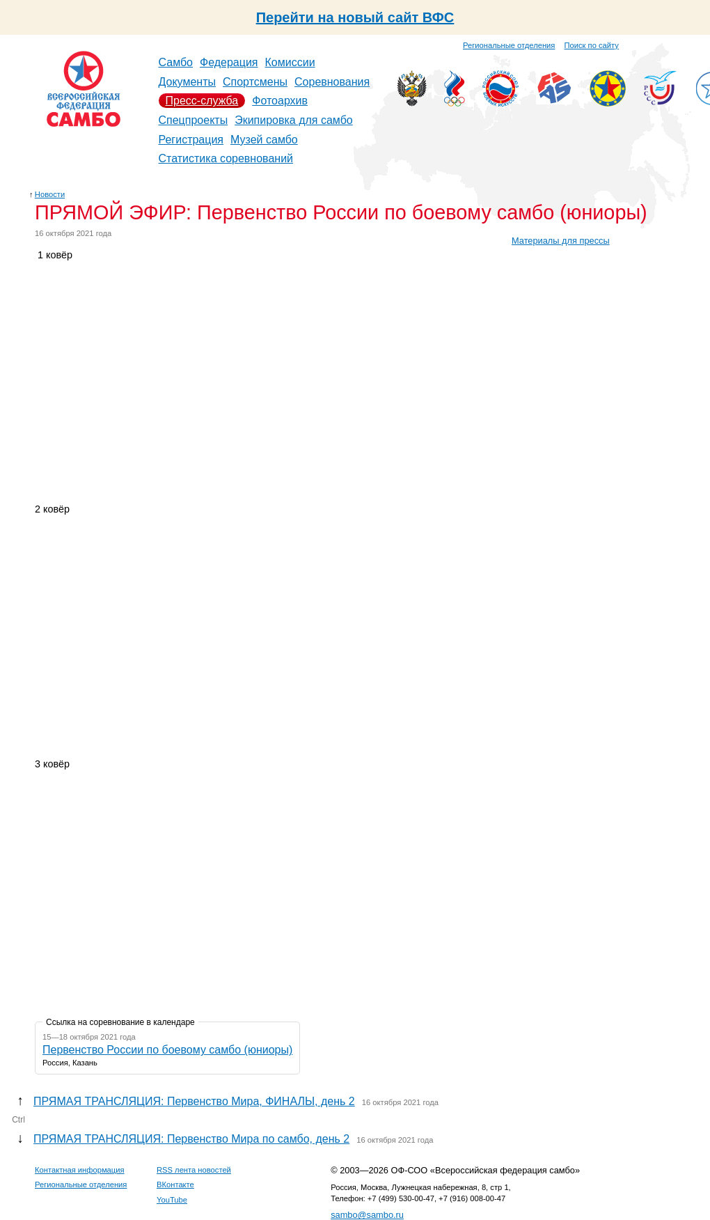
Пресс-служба (202, 101)
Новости (50, 194)
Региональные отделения (509, 45)
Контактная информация (80, 1170)
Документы (187, 82)
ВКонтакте (175, 1184)
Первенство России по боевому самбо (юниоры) (167, 1050)
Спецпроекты (193, 120)
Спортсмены (255, 82)
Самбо (176, 62)
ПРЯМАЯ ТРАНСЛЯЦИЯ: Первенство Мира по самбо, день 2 (191, 1139)
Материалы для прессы (561, 240)
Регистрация (191, 140)
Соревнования (332, 82)
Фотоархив (280, 101)
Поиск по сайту (592, 45)
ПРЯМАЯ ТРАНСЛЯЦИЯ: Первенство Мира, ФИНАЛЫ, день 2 (194, 1101)
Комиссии (290, 62)
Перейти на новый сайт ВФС (355, 17)
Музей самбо (264, 140)
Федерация (229, 62)
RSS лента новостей (194, 1170)
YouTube (172, 1200)
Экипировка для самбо (294, 120)
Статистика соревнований (226, 158)
